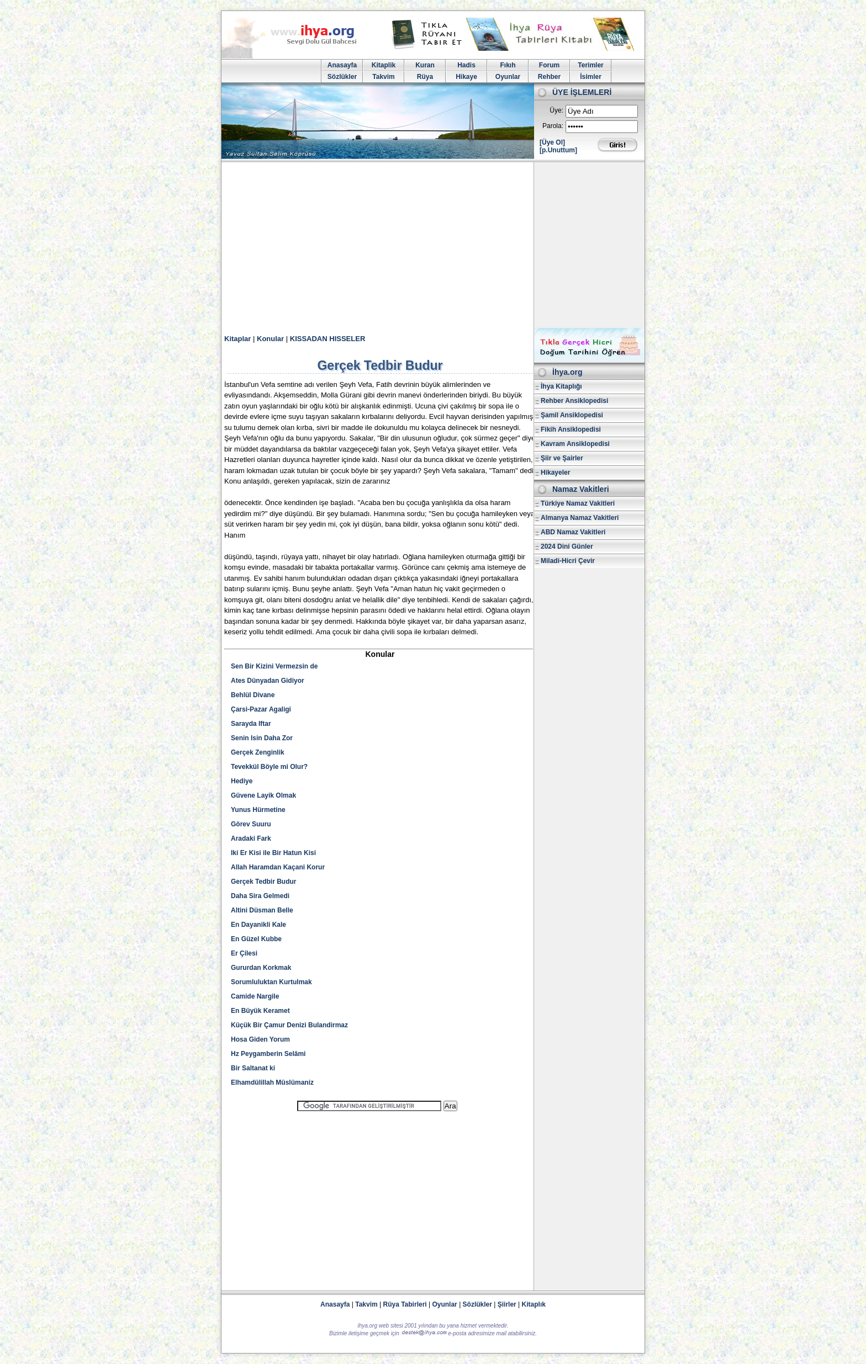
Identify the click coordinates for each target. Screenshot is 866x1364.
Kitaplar (237, 339)
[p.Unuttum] (558, 150)
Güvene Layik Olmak (263, 795)
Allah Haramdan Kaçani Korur (278, 867)
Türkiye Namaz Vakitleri (578, 503)
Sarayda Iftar (251, 724)
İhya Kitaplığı (561, 386)
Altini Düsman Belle (262, 910)
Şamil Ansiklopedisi (572, 415)
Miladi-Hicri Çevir (568, 561)
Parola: (552, 126)
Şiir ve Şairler (562, 458)
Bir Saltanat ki (253, 1068)
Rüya (425, 77)
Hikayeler (555, 472)
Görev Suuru (251, 824)
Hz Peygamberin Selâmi (268, 1054)
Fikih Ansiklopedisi (571, 429)
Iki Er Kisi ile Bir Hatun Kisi (273, 853)
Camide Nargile (255, 996)
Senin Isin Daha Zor (262, 738)
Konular (270, 339)
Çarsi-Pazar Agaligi (261, 709)
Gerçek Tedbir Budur (263, 881)
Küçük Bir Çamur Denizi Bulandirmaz (289, 1025)
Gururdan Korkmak (261, 968)
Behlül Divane (252, 695)
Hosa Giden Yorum (260, 1039)
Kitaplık (534, 1304)
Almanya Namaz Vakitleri (580, 518)
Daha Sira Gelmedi (260, 896)
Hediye (241, 781)
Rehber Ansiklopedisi (574, 401)
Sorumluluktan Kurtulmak (271, 982)
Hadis (466, 65)
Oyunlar (507, 77)
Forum (549, 65)
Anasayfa (342, 65)
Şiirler (507, 1304)
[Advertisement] (433, 245)
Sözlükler (342, 77)
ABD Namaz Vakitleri (573, 532)
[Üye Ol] (552, 142)
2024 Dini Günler (567, 546)
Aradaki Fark (251, 838)
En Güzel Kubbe (256, 939)
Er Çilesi (244, 953)
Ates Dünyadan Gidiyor (267, 680)
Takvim (383, 77)
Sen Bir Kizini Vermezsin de (274, 666)
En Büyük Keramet (260, 1011)
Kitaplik (383, 65)
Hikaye (466, 77)
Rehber (549, 77)
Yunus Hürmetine (258, 810)
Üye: (556, 110)
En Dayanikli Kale (258, 924)
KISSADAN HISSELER (328, 339)
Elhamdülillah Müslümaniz (272, 1082)
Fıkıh (507, 65)
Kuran (425, 65)
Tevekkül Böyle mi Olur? (269, 767)
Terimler (590, 65)
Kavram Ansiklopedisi (575, 444)
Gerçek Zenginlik (257, 752)
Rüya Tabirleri (405, 1304)
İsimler (590, 77)
